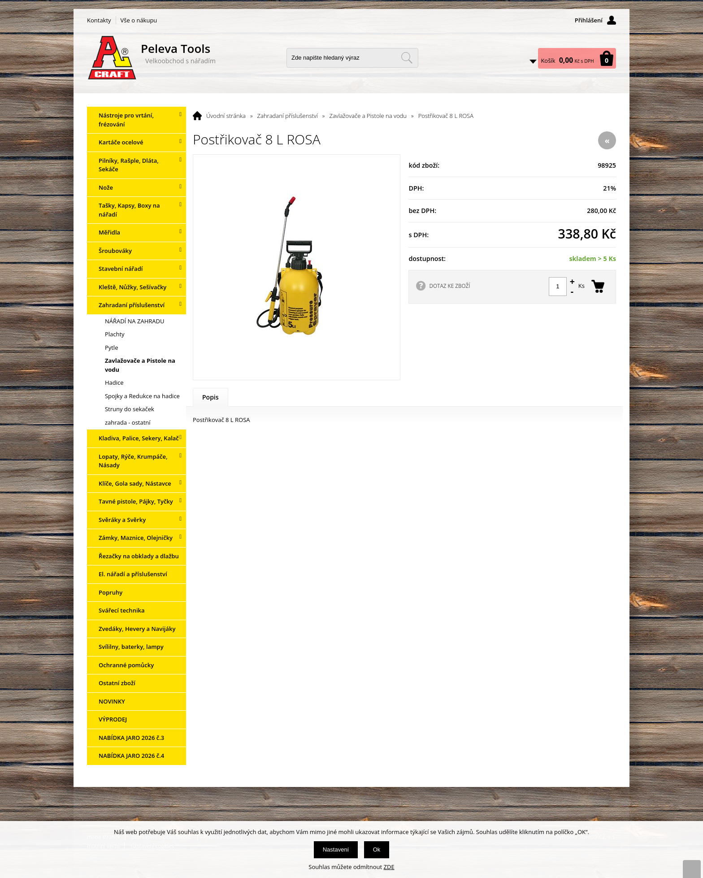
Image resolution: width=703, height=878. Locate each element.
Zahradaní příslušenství (287, 116)
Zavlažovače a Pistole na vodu (368, 116)
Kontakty (99, 20)
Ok (377, 849)
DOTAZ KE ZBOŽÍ (449, 285)
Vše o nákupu (139, 20)
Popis (210, 397)
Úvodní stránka (226, 116)
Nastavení (336, 849)
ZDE (389, 867)
